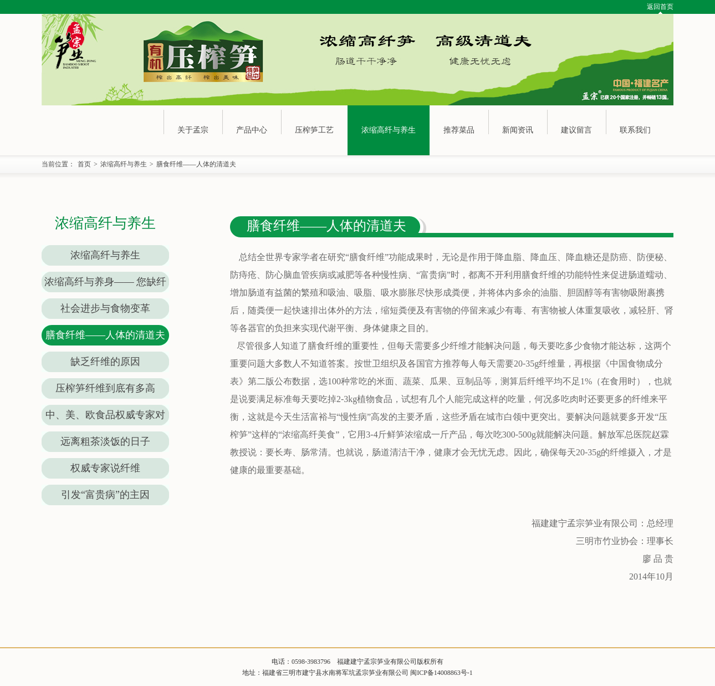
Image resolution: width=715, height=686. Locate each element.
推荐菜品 (458, 130)
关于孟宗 (192, 130)
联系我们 (635, 130)
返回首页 (660, 7)
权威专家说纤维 (105, 468)
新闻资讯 (517, 130)
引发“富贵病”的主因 (105, 494)
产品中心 (251, 130)
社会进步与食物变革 (105, 308)
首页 (84, 164)
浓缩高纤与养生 (388, 130)
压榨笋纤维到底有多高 (105, 388)
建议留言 (576, 130)
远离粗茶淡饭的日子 (105, 441)
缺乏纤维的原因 (105, 361)
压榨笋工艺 (314, 130)
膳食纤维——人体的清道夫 (196, 164)
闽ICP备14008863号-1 (441, 673)
